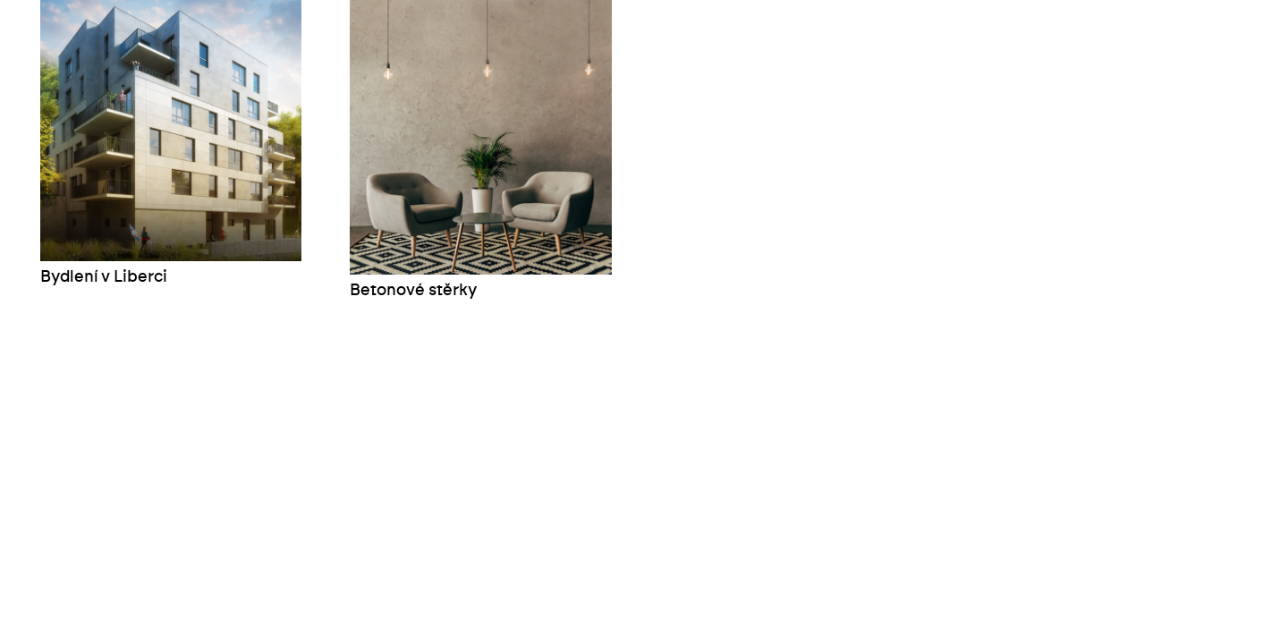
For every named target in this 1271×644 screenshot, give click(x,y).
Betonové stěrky (413, 291)
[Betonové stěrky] (480, 137)
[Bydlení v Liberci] (170, 130)
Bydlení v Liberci (103, 277)
